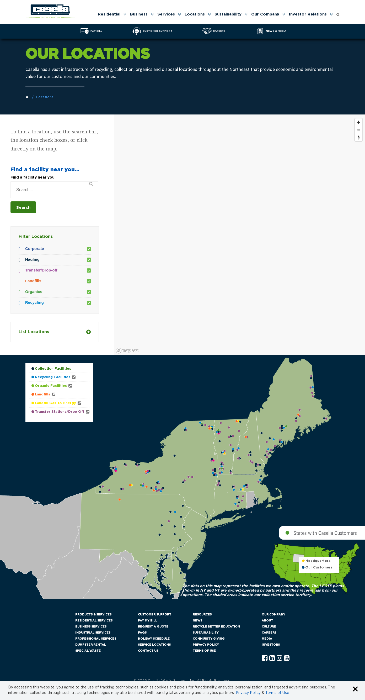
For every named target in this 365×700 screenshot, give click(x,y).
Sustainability (227, 14)
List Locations (55, 332)
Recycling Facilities (52, 377)
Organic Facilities (51, 386)
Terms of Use (204, 650)
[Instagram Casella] (279, 658)
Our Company (265, 14)
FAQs (142, 632)
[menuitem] (112, 14)
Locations (195, 14)
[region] (239, 235)
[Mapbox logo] (127, 351)
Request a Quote (153, 626)
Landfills (42, 394)
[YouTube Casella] (286, 658)
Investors (271, 644)
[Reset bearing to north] (358, 137)
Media (267, 638)
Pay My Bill (147, 620)
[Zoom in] (358, 122)
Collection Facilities (53, 368)
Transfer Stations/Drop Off (59, 412)
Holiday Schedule (154, 638)
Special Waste (88, 650)
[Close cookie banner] (355, 689)
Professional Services (95, 638)
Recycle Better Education (216, 626)
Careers (269, 632)
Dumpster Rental (90, 644)
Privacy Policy (206, 644)
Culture (269, 626)
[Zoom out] (358, 130)
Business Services (90, 626)
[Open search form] (338, 13)
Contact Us (148, 650)
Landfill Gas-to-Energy (55, 403)
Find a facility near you (32, 177)
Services (166, 14)
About (267, 620)
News (197, 620)
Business (139, 14)
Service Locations (154, 644)
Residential (109, 14)
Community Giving (208, 638)
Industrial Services (92, 632)
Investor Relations (308, 14)
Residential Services (93, 620)
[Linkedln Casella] (272, 658)
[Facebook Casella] (264, 658)
